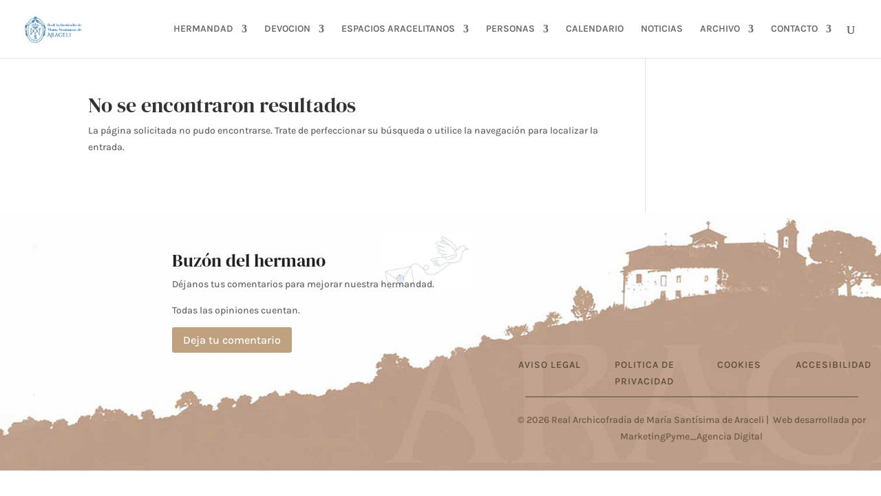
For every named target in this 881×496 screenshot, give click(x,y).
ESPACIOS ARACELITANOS (398, 29)
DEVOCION (287, 29)
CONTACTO (794, 29)
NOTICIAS (662, 29)
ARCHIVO (720, 29)
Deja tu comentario (232, 340)
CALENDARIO (595, 29)
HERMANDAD (203, 29)
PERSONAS (510, 29)
